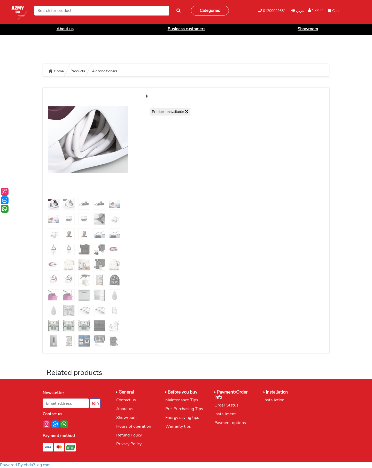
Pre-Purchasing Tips (184, 409)
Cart (333, 10)
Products (78, 71)
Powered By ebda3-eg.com (25, 465)
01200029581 (272, 10)
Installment (225, 414)
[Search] (101, 11)
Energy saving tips (182, 417)
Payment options (230, 423)
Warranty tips (178, 426)
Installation (274, 400)
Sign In (315, 10)
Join (95, 403)
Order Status (226, 405)
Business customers (186, 29)
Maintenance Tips (181, 400)
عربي (297, 11)
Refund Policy (129, 435)
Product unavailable (170, 111)
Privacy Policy (129, 444)
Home (56, 71)
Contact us (126, 400)
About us (65, 29)
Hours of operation (133, 426)
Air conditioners (104, 71)
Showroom (308, 29)
